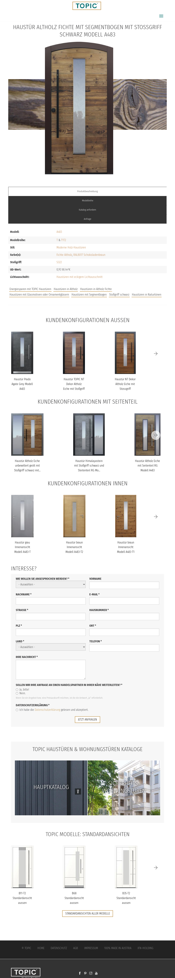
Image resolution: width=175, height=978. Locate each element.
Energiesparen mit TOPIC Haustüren (30, 289)
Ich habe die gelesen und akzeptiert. (52, 709)
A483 (59, 232)
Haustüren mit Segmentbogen (89, 294)
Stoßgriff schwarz (119, 294)
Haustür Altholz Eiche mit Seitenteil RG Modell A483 (147, 465)
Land (20, 641)
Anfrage (87, 219)
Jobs (113, 291)
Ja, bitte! (22, 689)
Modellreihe (87, 200)
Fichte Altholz (64, 255)
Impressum (91, 947)
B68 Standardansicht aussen (74, 897)
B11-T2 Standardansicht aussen (22, 897)
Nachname (24, 594)
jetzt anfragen (87, 719)
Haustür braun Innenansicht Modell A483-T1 (125, 547)
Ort (92, 625)
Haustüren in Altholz (66, 289)
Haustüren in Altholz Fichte (96, 289)
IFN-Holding (145, 947)
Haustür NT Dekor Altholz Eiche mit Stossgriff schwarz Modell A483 (125, 388)
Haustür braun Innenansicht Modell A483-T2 (74, 547)
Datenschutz (59, 947)
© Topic (26, 947)
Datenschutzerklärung (33, 705)
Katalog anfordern (87, 209)
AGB (75, 947)
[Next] (155, 353)
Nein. (20, 693)
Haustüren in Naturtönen (146, 294)
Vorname (95, 578)
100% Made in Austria (117, 947)
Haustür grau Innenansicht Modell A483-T (22, 547)
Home (40, 947)
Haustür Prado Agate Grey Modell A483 (22, 383)
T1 (62, 240)
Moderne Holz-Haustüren (71, 247)
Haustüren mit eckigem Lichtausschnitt (79, 277)
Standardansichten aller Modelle (87, 913)
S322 (59, 262)
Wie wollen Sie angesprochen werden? (42, 578)
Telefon (95, 641)
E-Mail (94, 594)
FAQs (125, 291)
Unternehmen (144, 291)
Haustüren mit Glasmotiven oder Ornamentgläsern (39, 294)
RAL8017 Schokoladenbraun (89, 255)
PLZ (19, 625)
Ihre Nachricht (27, 657)
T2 (64, 240)
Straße (22, 610)
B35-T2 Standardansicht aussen (126, 897)
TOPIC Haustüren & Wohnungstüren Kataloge (87, 749)
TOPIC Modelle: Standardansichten (87, 833)
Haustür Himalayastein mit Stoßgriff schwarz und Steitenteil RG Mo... (89, 465)
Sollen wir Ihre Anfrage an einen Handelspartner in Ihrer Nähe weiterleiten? (69, 684)
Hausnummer (99, 610)
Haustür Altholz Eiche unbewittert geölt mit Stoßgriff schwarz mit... (27, 465)
